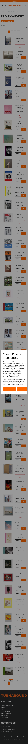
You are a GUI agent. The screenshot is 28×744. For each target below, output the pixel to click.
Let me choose (9, 389)
